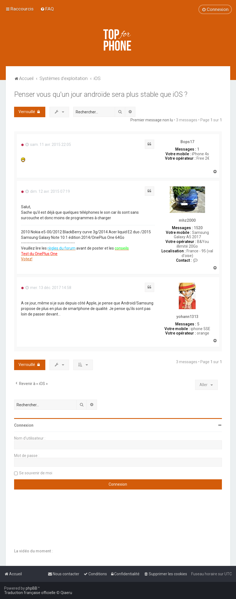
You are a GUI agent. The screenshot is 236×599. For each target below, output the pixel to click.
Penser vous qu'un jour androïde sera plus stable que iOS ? (100, 94)
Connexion (23, 425)
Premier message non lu (151, 120)
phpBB (31, 588)
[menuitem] (47, 9)
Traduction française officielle (30, 592)
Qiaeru (66, 592)
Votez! (26, 259)
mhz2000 (187, 220)
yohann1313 (187, 316)
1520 (198, 228)
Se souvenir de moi (35, 473)
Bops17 (187, 142)
